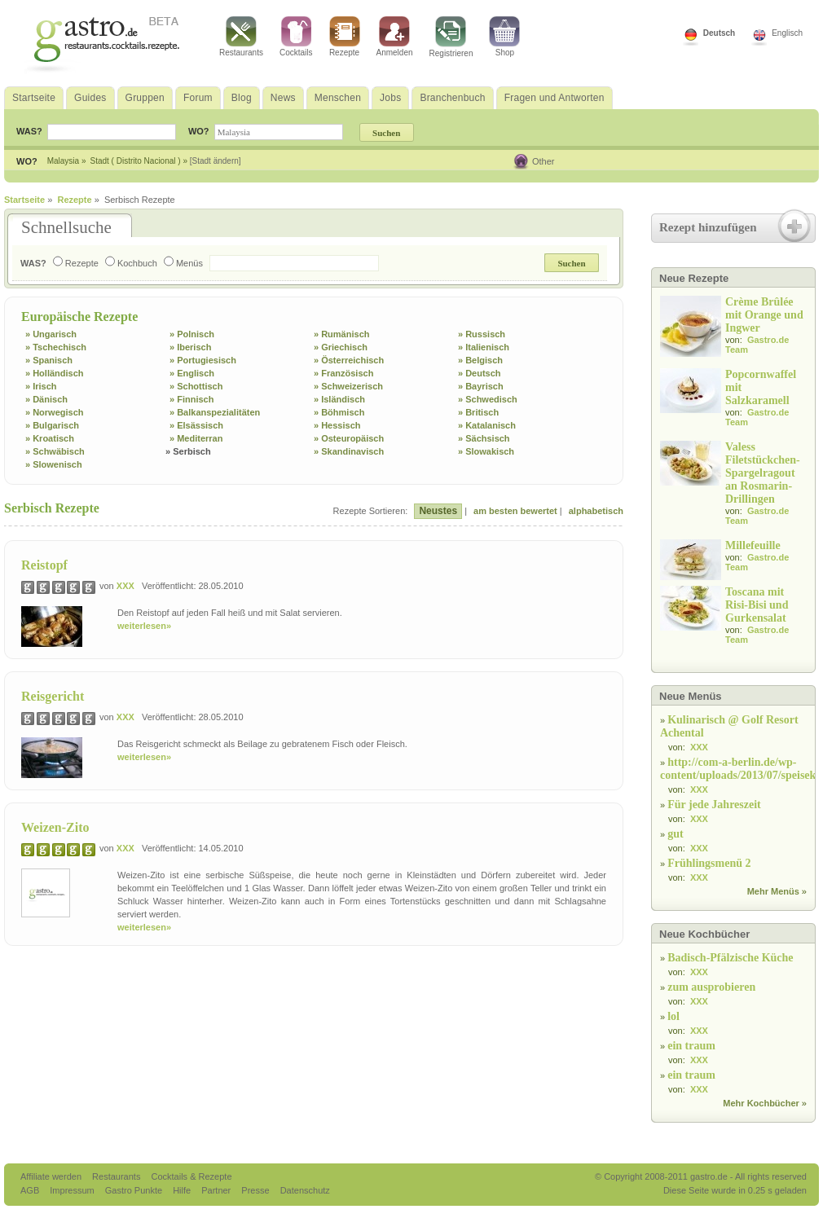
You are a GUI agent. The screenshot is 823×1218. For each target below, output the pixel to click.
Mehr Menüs (773, 891)
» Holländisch (54, 373)
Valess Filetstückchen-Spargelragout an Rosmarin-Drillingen (762, 473)
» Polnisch (191, 334)
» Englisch (191, 373)
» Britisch (478, 412)
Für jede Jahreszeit (714, 804)
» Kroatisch (49, 438)
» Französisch (343, 373)
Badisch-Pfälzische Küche (730, 958)
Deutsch (719, 33)
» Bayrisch (481, 386)
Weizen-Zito (55, 827)
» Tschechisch (55, 347)
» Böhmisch (339, 412)
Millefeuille (753, 545)
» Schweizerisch (348, 386)
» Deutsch (479, 373)
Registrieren (451, 37)
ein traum (691, 1046)
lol (673, 1016)
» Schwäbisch (55, 451)
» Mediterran (195, 438)
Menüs (183, 263)
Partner (217, 1190)
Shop (504, 36)
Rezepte (344, 36)
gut (675, 834)
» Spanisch (49, 360)
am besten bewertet (515, 511)
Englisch (787, 33)
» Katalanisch (487, 425)
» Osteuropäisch (349, 438)
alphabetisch (596, 511)
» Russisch (481, 334)
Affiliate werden (52, 1176)
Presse (255, 1190)
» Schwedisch (487, 399)
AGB (31, 1190)
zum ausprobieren (711, 987)
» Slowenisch (53, 464)
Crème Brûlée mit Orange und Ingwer (764, 315)
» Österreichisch (349, 360)
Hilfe (183, 1190)
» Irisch (41, 386)
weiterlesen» (144, 626)
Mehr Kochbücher (761, 1103)
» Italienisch (483, 347)
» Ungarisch (51, 334)
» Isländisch (339, 399)
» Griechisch (340, 347)
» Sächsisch (484, 438)
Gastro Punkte (135, 1190)
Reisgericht (52, 696)
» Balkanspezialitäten (214, 412)
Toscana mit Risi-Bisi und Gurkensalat (756, 605)
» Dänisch (46, 399)
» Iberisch (190, 347)
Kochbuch (131, 263)
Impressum (73, 1190)
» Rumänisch (341, 334)
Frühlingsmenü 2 (708, 863)
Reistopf (44, 565)
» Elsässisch (196, 425)
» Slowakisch (486, 451)
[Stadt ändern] (215, 160)
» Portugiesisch (202, 360)
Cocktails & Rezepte (191, 1176)
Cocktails (296, 36)
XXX (125, 586)
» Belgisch (480, 360)
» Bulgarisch (52, 425)
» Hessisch (337, 425)
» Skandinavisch (349, 451)
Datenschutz (305, 1190)
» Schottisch (195, 386)
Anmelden (394, 36)
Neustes (438, 511)
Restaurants (241, 36)
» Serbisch (188, 451)
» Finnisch (191, 399)
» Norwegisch (54, 412)
